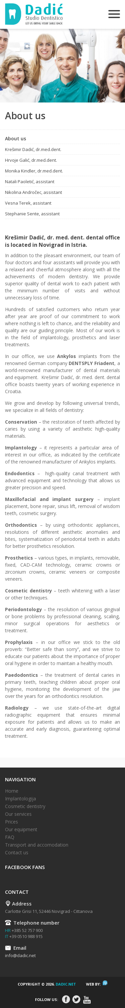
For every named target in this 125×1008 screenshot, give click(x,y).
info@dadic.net (20, 955)
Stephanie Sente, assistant (32, 214)
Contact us (16, 852)
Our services (18, 814)
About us (15, 138)
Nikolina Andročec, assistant (33, 192)
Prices (11, 821)
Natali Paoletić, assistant (29, 181)
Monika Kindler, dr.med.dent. (34, 171)
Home (11, 791)
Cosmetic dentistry (25, 806)
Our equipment (21, 829)
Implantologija (20, 798)
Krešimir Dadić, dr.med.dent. (33, 149)
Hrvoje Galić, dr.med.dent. (31, 160)
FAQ (9, 837)
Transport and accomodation (36, 845)
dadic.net (66, 984)
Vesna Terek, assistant (28, 203)
